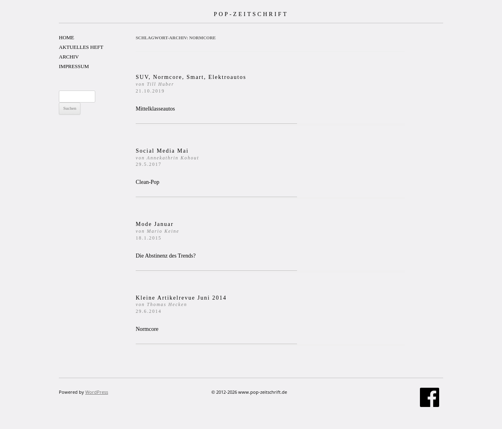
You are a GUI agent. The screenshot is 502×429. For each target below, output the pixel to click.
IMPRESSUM (74, 66)
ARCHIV (69, 57)
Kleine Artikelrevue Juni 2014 (181, 304)
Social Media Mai (167, 157)
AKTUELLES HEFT (81, 47)
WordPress (96, 392)
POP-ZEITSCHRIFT (251, 14)
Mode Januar (157, 231)
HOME (66, 37)
